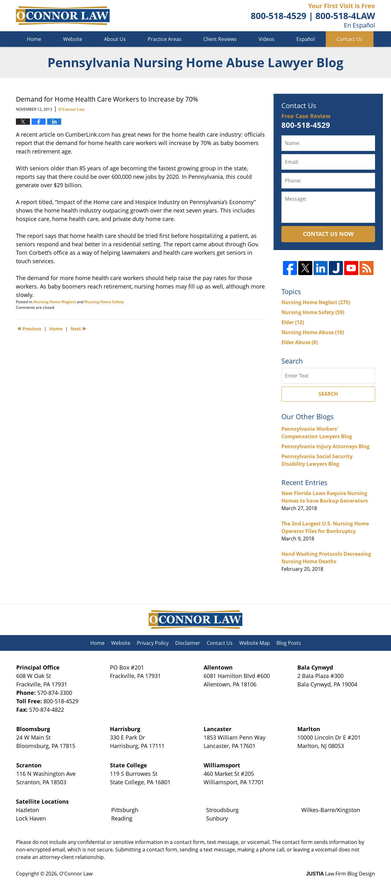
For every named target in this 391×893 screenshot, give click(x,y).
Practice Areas (164, 39)
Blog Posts (288, 643)
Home (34, 39)
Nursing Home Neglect (55, 301)
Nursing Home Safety (104, 301)
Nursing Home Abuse (312, 332)
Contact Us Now (328, 234)
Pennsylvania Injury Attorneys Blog (325, 446)
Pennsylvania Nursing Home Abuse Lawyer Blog (63, 15)
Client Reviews (220, 39)
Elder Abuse (299, 342)
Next (78, 328)
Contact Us (350, 39)
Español (305, 39)
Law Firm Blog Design (340, 873)
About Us (115, 39)
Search (328, 393)
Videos (267, 39)
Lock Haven (31, 818)
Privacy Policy (153, 643)
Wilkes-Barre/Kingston (330, 810)
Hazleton (27, 810)
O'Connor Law (75, 873)
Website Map (254, 643)
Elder (292, 322)
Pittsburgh (124, 810)
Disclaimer (187, 643)
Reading (121, 818)
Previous (29, 328)
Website (72, 39)
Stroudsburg (222, 810)
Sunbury (217, 818)
